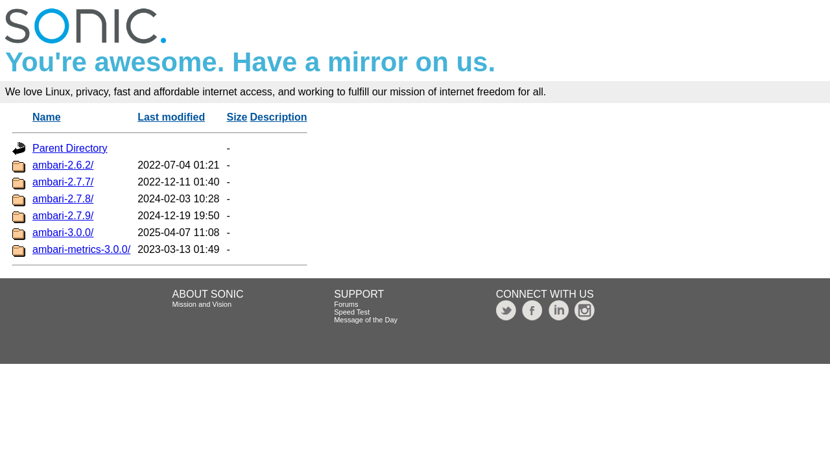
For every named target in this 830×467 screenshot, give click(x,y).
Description (278, 117)
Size (236, 117)
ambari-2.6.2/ (62, 165)
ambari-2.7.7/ (62, 181)
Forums (346, 304)
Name (46, 117)
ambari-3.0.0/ (62, 232)
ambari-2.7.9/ (62, 215)
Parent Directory (70, 148)
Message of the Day (365, 320)
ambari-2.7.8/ (62, 198)
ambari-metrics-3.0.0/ (81, 249)
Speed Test (352, 312)
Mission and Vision (202, 304)
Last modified (171, 117)
